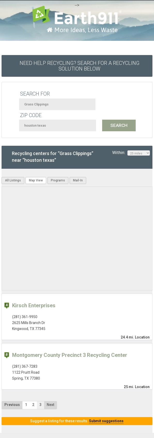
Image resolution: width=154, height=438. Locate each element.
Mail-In (78, 180)
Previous (12, 405)
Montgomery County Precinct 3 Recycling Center (69, 355)
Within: (131, 153)
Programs (58, 180)
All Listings (13, 180)
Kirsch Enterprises (33, 305)
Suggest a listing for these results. (77, 421)
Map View (36, 180)
